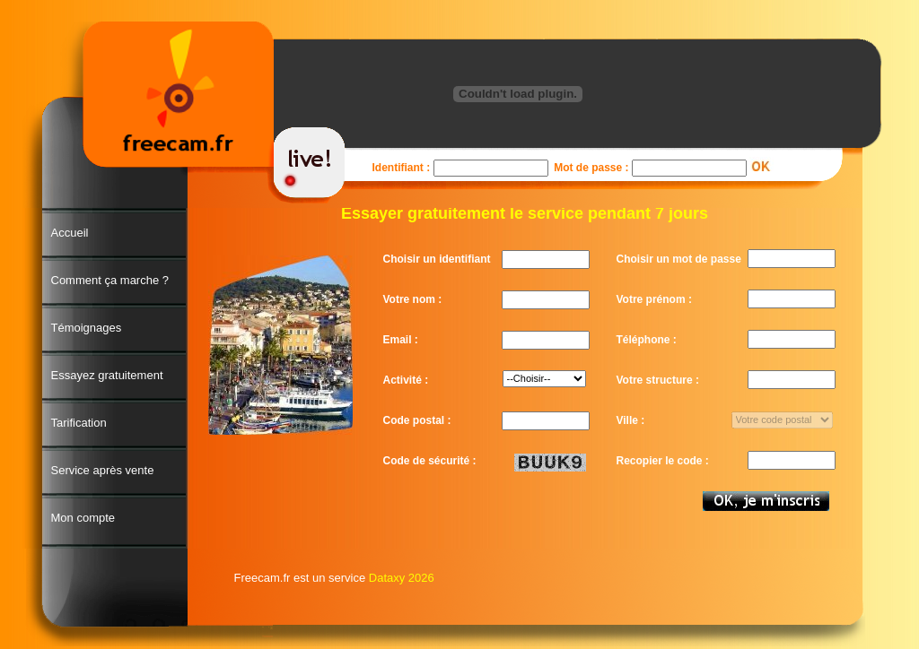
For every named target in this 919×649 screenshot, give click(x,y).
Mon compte (83, 517)
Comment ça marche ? (110, 280)
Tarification (79, 422)
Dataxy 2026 (401, 577)
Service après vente (102, 470)
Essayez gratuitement (107, 375)
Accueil (70, 232)
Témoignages (86, 327)
